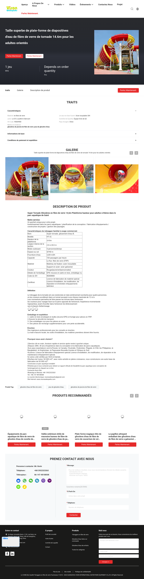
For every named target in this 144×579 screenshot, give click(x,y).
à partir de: (71, 491)
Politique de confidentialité (83, 572)
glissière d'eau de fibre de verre (31, 387)
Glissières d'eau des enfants (80, 545)
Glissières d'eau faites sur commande (79, 540)
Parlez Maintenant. (14, 56)
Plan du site (56, 572)
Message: (70, 465)
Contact (47, 547)
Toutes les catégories (78, 550)
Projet (120, 4)
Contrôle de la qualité (51, 543)
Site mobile (67, 572)
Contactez (74, 515)
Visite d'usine (49, 538)
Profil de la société (50, 534)
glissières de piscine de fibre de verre (83, 387)
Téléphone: (71, 503)
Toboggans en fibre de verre (80, 534)
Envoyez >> (105, 562)
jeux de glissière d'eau (56, 387)
